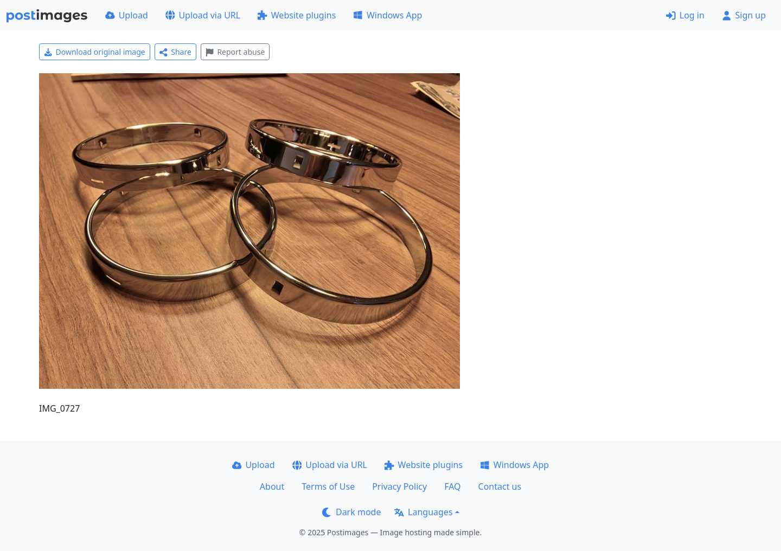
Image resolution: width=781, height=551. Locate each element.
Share (175, 52)
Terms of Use (328, 486)
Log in (685, 15)
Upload (126, 15)
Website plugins (297, 15)
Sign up (744, 15)
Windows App (387, 15)
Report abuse (235, 52)
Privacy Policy (399, 486)
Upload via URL (202, 15)
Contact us (500, 486)
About (272, 486)
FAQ (452, 486)
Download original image (94, 52)
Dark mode (351, 512)
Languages (423, 512)
